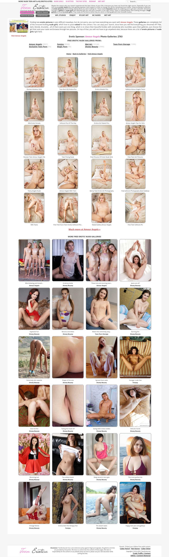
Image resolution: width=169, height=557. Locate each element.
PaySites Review (27, 16)
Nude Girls (58, 1)
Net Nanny (135, 549)
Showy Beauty (91, 46)
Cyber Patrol (125, 549)
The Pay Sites (81, 1)
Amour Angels (35, 44)
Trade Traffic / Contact (142, 553)
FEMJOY (72, 15)
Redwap (92, 1)
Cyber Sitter (146, 549)
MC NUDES (96, 15)
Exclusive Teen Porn (38, 46)
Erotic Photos (27, 12)
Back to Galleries (79, 54)
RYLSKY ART (84, 15)
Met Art (101, 1)
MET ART (107, 15)
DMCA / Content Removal (141, 555)
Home (68, 54)
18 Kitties (70, 1)
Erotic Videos (42, 12)
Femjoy (60, 44)
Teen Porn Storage (121, 44)
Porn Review (43, 16)
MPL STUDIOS (60, 15)
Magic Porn (62, 46)
